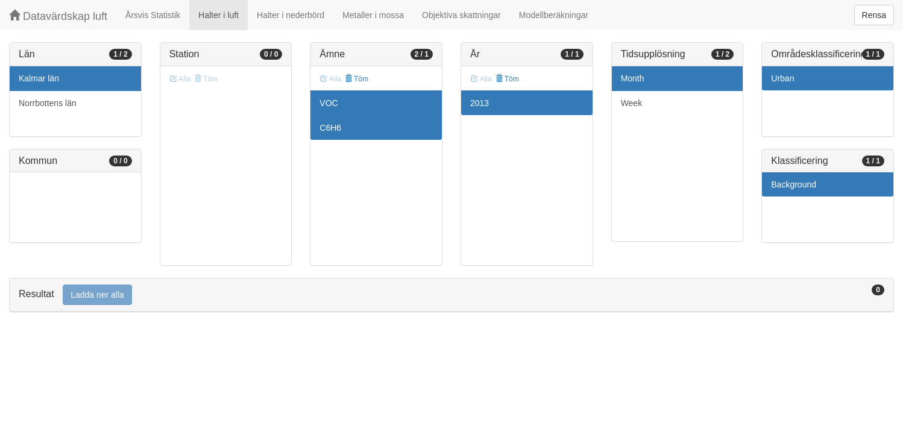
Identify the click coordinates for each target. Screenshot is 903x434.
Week (632, 103)
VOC (328, 103)
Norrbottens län (48, 103)
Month (632, 78)
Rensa (874, 15)
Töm (356, 79)
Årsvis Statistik (152, 15)
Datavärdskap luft (58, 16)
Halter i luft (218, 15)
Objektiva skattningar (461, 15)
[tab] (451, 295)
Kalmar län (39, 78)
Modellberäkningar (553, 15)
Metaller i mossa (373, 15)
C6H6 (330, 128)
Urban (782, 78)
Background (793, 184)
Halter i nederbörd (290, 15)
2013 (479, 103)
